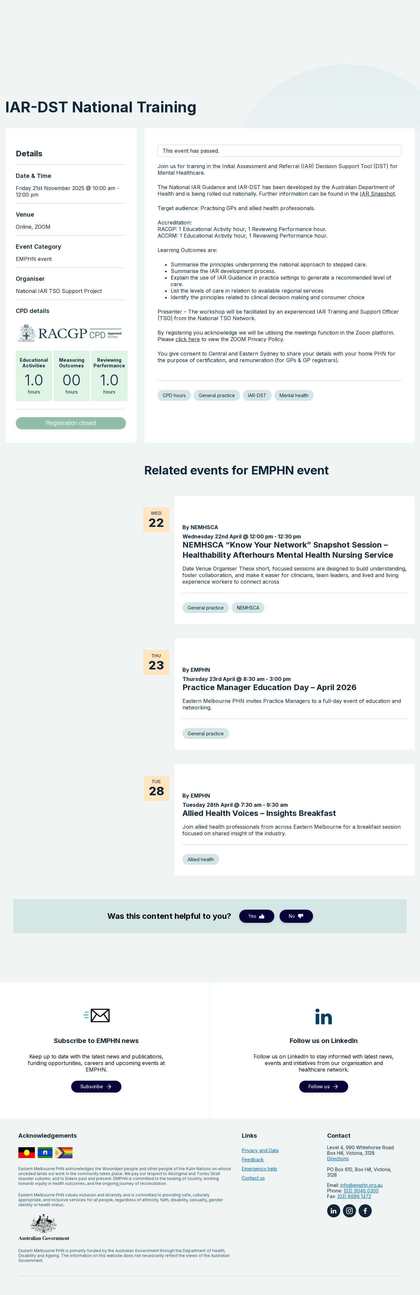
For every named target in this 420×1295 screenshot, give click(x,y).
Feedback (253, 1115)
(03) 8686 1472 (354, 1152)
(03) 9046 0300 (361, 1147)
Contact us (253, 1134)
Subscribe (91, 1042)
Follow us (319, 1042)
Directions (338, 1114)
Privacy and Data (260, 1106)
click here (188, 339)
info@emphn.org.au (361, 1141)
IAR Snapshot (377, 193)
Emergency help (259, 1125)
